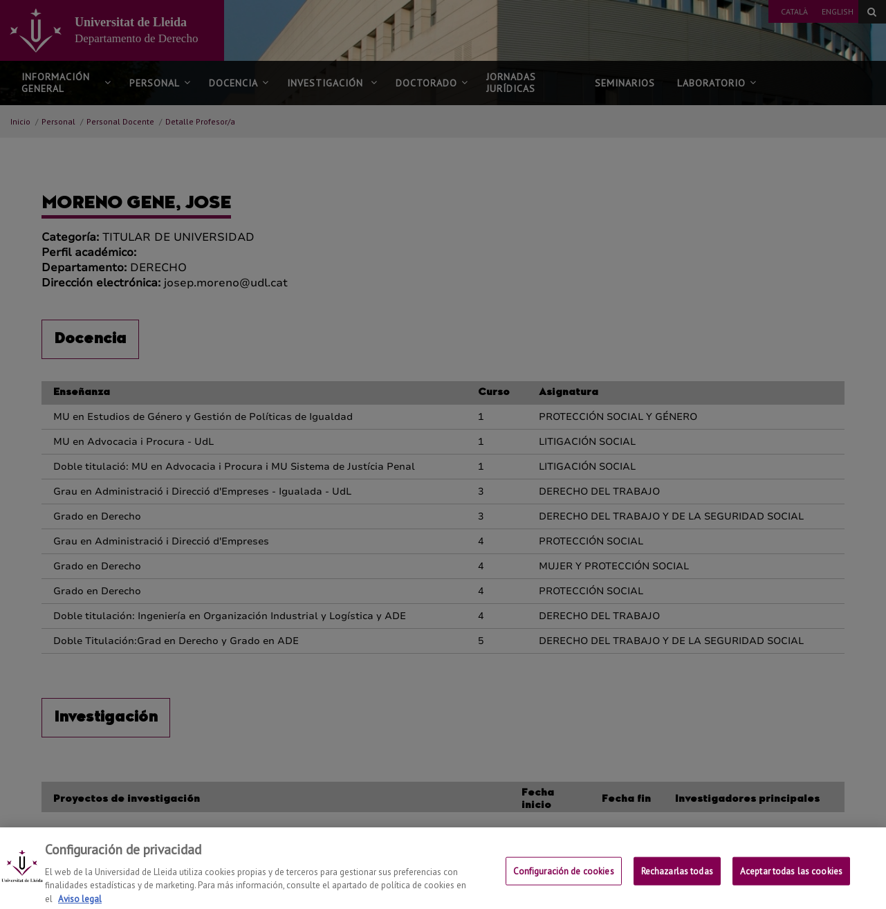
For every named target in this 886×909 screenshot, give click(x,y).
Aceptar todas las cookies (791, 881)
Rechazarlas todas (677, 881)
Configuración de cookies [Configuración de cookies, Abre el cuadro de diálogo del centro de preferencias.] (563, 881)
